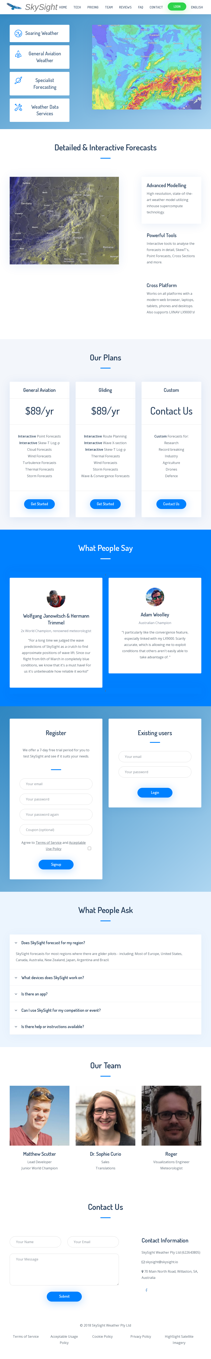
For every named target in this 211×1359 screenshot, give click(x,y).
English (197, 7)
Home (63, 7)
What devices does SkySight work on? (49, 977)
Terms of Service (49, 842)
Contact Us (171, 504)
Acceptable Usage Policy (64, 1339)
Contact (156, 7)
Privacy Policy (140, 1336)
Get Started (39, 504)
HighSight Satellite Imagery (179, 1339)
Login (177, 6)
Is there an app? (31, 993)
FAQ (140, 7)
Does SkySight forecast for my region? (50, 942)
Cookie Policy (102, 1336)
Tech (77, 7)
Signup (56, 864)
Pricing (92, 7)
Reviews (125, 7)
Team (109, 7)
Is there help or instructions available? (49, 1026)
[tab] (39, 33)
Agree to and (53, 845)
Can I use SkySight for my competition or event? (58, 1010)
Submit (64, 1296)
